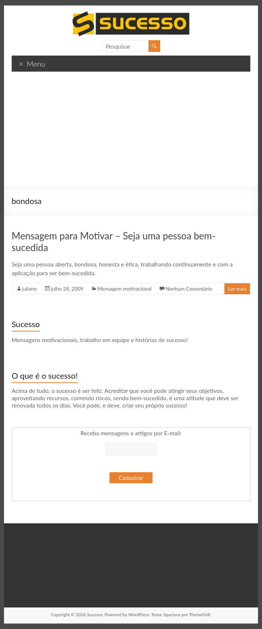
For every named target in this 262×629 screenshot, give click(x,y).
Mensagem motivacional (124, 288)
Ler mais (237, 288)
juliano (29, 288)
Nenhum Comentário (188, 288)
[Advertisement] (131, 132)
